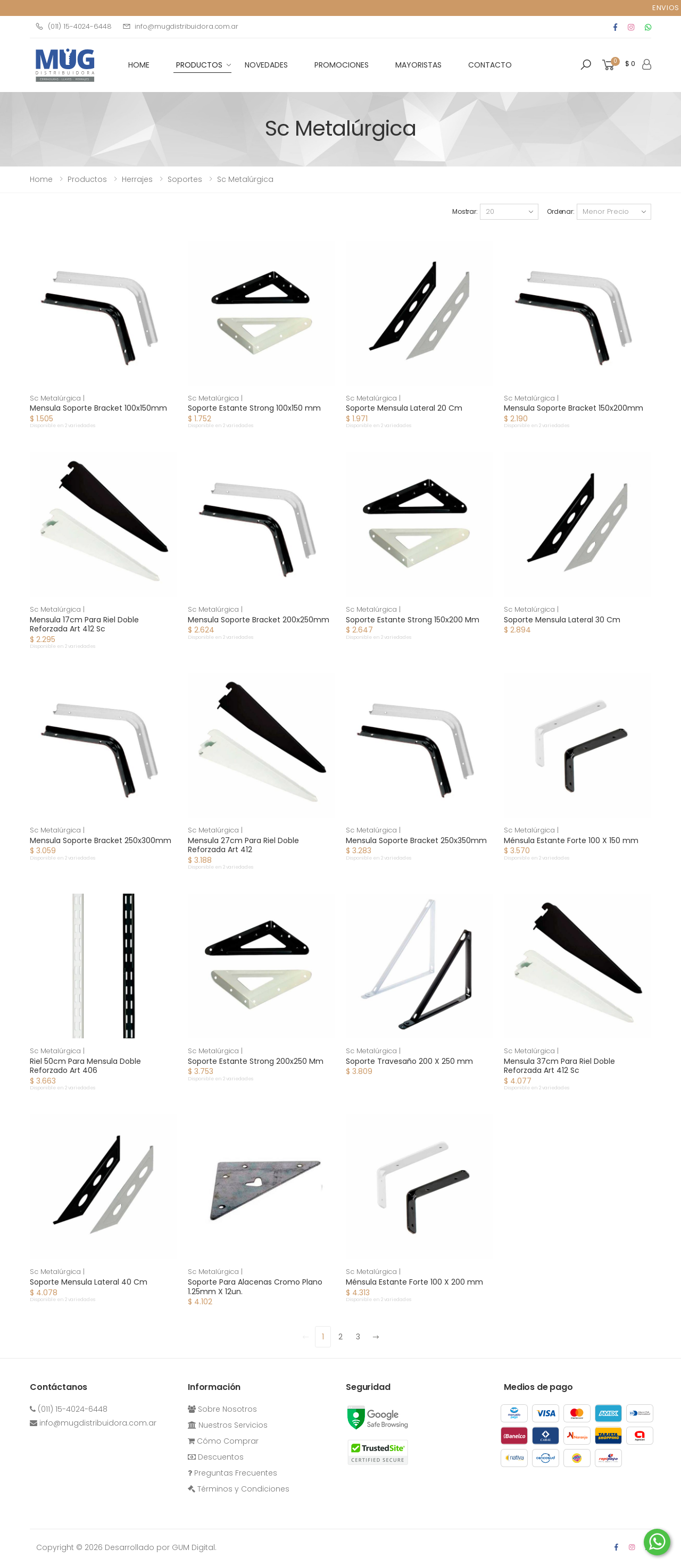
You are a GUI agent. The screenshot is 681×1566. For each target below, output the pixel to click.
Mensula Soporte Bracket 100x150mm (98, 408)
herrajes (137, 179)
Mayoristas (418, 65)
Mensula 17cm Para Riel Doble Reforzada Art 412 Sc (84, 624)
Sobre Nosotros (222, 1409)
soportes (185, 179)
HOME (139, 65)
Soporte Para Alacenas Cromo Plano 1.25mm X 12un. (255, 1287)
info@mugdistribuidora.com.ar (180, 26)
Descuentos (216, 1457)
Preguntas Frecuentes (232, 1473)
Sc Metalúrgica (245, 179)
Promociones (341, 65)
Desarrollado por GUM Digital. (161, 1547)
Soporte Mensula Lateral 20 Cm (404, 408)
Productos (199, 65)
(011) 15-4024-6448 (73, 26)
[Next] (376, 1336)
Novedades (266, 65)
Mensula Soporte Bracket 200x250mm (258, 619)
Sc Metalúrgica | (57, 398)
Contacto (490, 65)
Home (41, 179)
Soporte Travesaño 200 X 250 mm (409, 1061)
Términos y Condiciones (238, 1489)
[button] (585, 65)
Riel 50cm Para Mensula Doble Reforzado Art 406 (85, 1066)
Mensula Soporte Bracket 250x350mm (416, 840)
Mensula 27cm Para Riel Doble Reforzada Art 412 (243, 845)
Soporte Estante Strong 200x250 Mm (255, 1061)
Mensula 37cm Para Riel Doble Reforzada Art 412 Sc (559, 1066)
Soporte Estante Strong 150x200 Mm (412, 619)
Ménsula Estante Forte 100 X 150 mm (571, 840)
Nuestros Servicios (228, 1425)
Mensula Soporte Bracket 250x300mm (100, 840)
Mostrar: (465, 211)
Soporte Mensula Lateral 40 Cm (88, 1282)
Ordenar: (561, 211)
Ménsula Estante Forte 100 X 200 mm (414, 1282)
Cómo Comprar (223, 1441)
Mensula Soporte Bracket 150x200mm (573, 408)
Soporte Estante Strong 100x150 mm (254, 408)
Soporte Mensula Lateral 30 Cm (562, 619)
